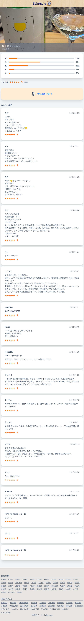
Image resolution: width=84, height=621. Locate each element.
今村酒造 (51, 603)
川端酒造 (34, 603)
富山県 (33, 583)
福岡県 (46, 589)
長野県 (62, 583)
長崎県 (61, 589)
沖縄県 (19, 592)
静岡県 (77, 583)
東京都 (10, 583)
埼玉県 (75, 579)
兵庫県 (39, 586)
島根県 (69, 586)
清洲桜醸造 (79, 606)
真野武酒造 (14, 606)
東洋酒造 (14, 609)
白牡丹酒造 (24, 606)
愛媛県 (32, 589)
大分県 (75, 589)
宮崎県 (3, 592)
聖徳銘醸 (44, 609)
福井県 (48, 583)
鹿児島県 (11, 592)
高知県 (39, 589)
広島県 (3, 589)
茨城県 (53, 579)
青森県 (10, 579)
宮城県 (25, 579)
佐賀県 (53, 589)
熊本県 (68, 589)
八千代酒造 (5, 609)
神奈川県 (18, 583)
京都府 (25, 586)
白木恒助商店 (55, 609)
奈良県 (46, 586)
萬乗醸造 (60, 603)
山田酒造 (43, 603)
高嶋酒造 (51, 606)
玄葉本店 (4, 603)
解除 (26, 82)
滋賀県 (17, 586)
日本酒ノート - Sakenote (42, 615)
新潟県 (26, 583)
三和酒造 (43, 606)
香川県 (25, 589)
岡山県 (77, 586)
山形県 (39, 579)
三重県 (10, 586)
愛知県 (3, 586)
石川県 (41, 583)
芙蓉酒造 (69, 603)
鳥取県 (62, 586)
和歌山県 (54, 586)
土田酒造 (78, 603)
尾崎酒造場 (24, 609)
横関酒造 (69, 606)
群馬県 (68, 579)
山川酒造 (34, 606)
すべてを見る (6, 612)
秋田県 (32, 579)
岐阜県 (69, 583)
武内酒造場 (35, 609)
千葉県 (3, 583)
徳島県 (17, 589)
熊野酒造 (60, 606)
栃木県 (61, 579)
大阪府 (32, 586)
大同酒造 (13, 603)
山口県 (10, 589)
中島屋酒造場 (23, 603)
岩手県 (17, 579)
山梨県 (55, 583)
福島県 (46, 579)
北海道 (3, 579)
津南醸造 (65, 609)
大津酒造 (4, 606)
